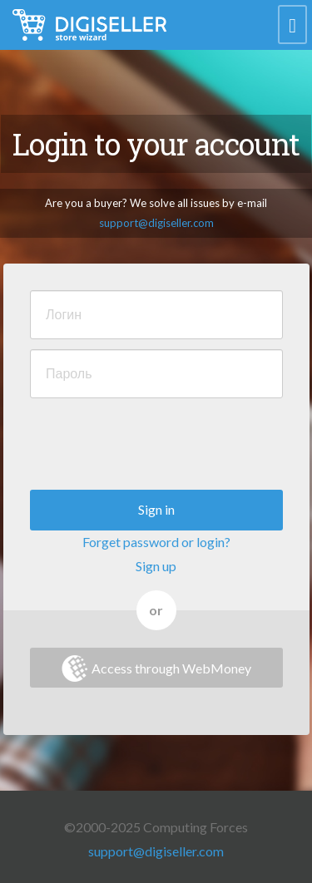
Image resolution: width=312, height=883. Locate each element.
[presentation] (156, 440)
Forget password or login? (156, 542)
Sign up (156, 566)
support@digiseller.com (156, 222)
